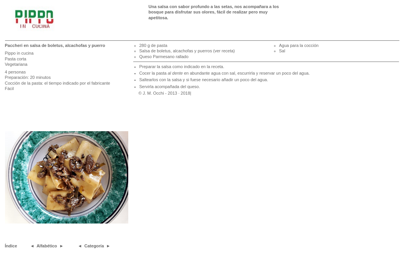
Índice (11, 246)
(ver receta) (224, 50)
